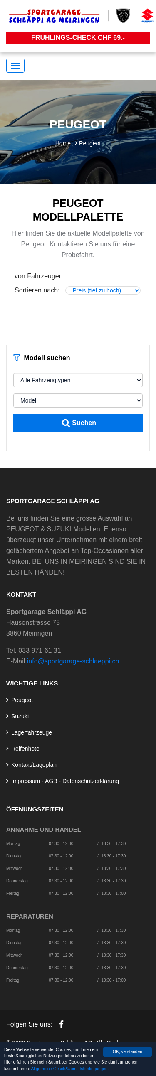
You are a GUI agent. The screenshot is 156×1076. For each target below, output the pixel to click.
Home (63, 143)
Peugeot (22, 700)
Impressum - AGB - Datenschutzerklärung (65, 781)
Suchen (79, 423)
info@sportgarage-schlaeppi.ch (73, 661)
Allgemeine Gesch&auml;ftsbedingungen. (70, 1069)
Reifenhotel (26, 748)
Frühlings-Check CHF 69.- (78, 37)
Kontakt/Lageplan (34, 765)
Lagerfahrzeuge (31, 732)
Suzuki (20, 716)
